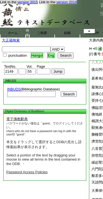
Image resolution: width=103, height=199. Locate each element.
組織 (67, 33)
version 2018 (66, 2)
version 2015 (28, 2)
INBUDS (14, 89)
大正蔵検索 (11, 40)
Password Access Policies (27, 172)
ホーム (13, 33)
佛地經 (96, 114)
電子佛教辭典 (17, 119)
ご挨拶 (42, 33)
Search (68, 94)
